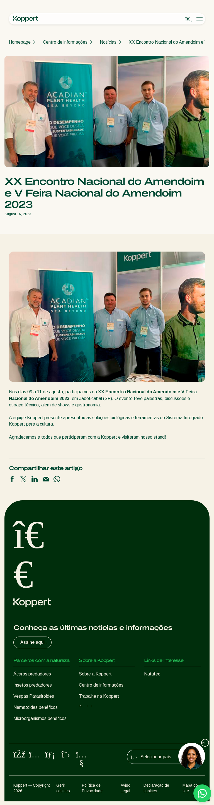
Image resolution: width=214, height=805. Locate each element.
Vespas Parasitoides (33, 696)
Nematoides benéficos (35, 707)
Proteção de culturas (33, 729)
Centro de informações (65, 42)
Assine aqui (34, 642)
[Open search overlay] (188, 19)
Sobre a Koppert (95, 674)
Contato (87, 707)
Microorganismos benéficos (40, 718)
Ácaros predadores (32, 674)
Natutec (152, 674)
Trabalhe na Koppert (99, 696)
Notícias (108, 42)
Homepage (20, 42)
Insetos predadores (32, 685)
